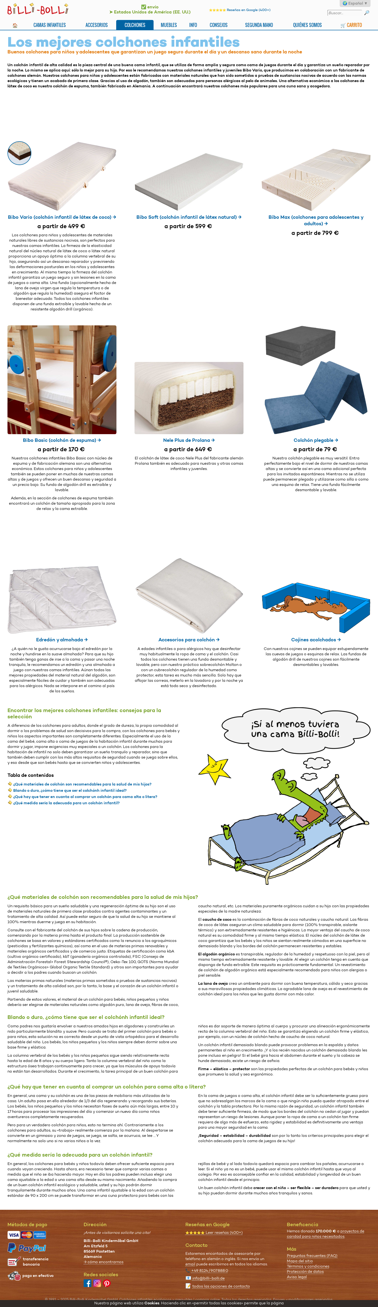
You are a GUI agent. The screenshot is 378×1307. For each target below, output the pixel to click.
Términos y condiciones (308, 1266)
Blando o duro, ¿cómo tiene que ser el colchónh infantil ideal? (70, 790)
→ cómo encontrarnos (103, 1262)
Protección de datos (305, 1271)
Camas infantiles (50, 25)
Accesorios (97, 25)
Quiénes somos (307, 25)
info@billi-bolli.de (208, 1278)
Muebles (169, 25)
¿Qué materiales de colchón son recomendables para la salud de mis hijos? (82, 784)
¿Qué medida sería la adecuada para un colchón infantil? (66, 803)
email (190, 1264)
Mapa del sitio (300, 1261)
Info (193, 25)
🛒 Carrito (351, 25)
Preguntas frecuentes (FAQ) (312, 1255)
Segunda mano (259, 25)
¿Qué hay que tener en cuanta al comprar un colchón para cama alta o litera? (85, 796)
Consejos (219, 25)
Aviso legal (297, 1277)
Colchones (135, 25)
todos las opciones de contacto (221, 1286)
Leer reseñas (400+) (214, 1232)
